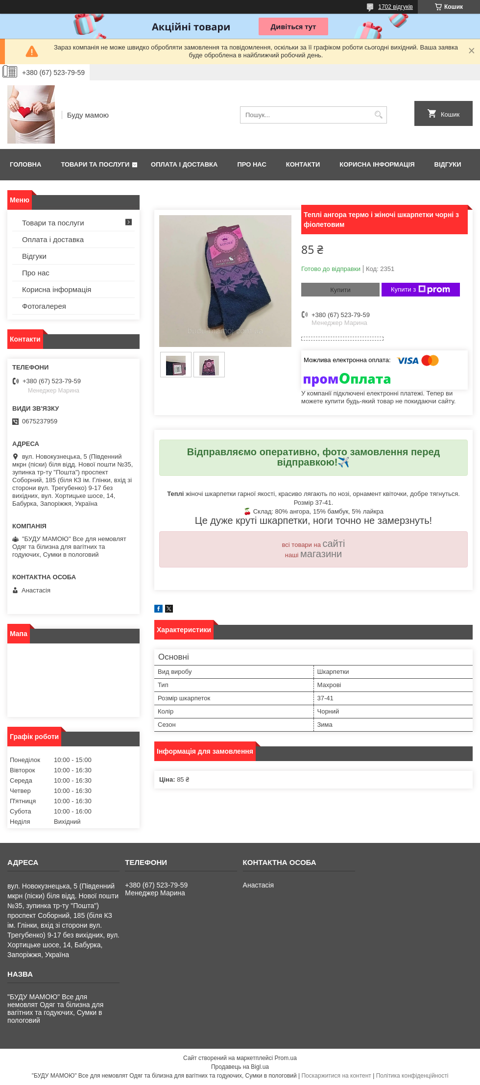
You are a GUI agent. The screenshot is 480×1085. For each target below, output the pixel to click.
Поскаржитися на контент (336, 1075)
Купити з (420, 289)
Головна (25, 164)
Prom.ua (286, 1058)
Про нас (251, 164)
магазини (321, 553)
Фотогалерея (44, 306)
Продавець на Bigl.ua (240, 1066)
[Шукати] (378, 114)
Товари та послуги (95, 164)
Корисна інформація (376, 164)
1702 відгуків (395, 6)
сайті (334, 543)
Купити (340, 290)
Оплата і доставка (184, 164)
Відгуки (447, 164)
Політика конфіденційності (412, 1075)
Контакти (303, 164)
